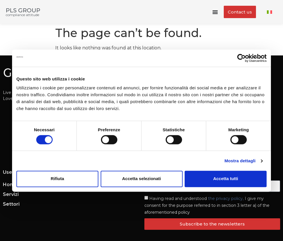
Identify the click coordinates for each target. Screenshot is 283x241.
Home (10, 184)
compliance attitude (22, 15)
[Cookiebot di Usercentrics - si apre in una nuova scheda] (241, 58)
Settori (11, 204)
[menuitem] (269, 12)
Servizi (11, 194)
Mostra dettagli (239, 160)
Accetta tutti (225, 178)
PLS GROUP (23, 10)
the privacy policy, (226, 198)
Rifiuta (57, 178)
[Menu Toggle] (215, 12)
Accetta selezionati (141, 178)
